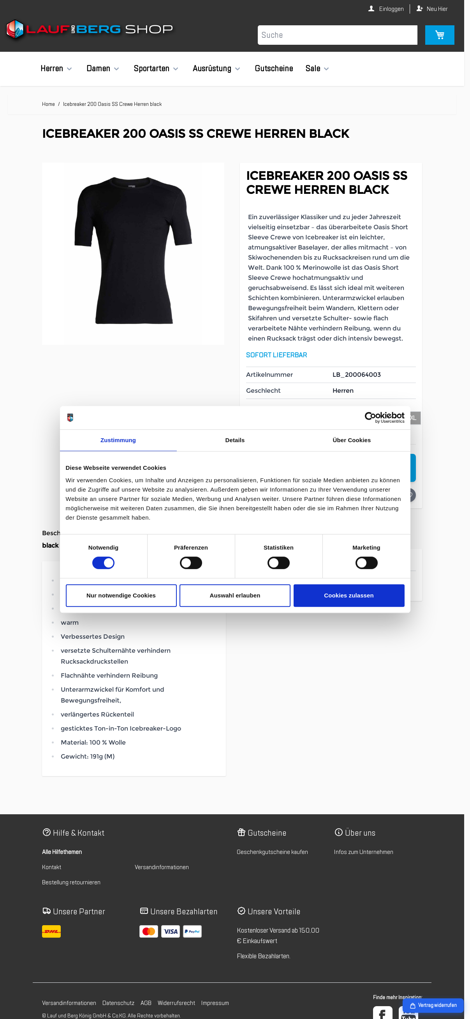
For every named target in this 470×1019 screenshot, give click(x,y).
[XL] (413, 417)
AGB (146, 1003)
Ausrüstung (212, 68)
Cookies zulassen (348, 595)
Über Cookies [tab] (352, 440)
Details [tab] (235, 440)
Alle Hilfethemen (62, 852)
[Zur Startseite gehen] (90, 31)
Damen (98, 68)
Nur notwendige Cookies (121, 595)
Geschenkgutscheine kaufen (272, 852)
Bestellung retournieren (71, 882)
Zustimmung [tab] (118, 440)
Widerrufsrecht (176, 1003)
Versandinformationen (162, 867)
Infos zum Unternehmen (363, 852)
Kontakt (51, 867)
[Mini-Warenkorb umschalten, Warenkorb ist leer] (440, 35)
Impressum (215, 1003)
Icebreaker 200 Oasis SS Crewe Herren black (112, 104)
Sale (312, 68)
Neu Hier (437, 9)
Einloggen (391, 9)
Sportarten (151, 68)
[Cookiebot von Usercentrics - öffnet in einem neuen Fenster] (370, 417)
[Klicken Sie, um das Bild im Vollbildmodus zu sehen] (133, 254)
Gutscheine (274, 68)
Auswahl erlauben (235, 595)
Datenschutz (118, 1003)
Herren (51, 68)
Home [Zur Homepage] (48, 104)
